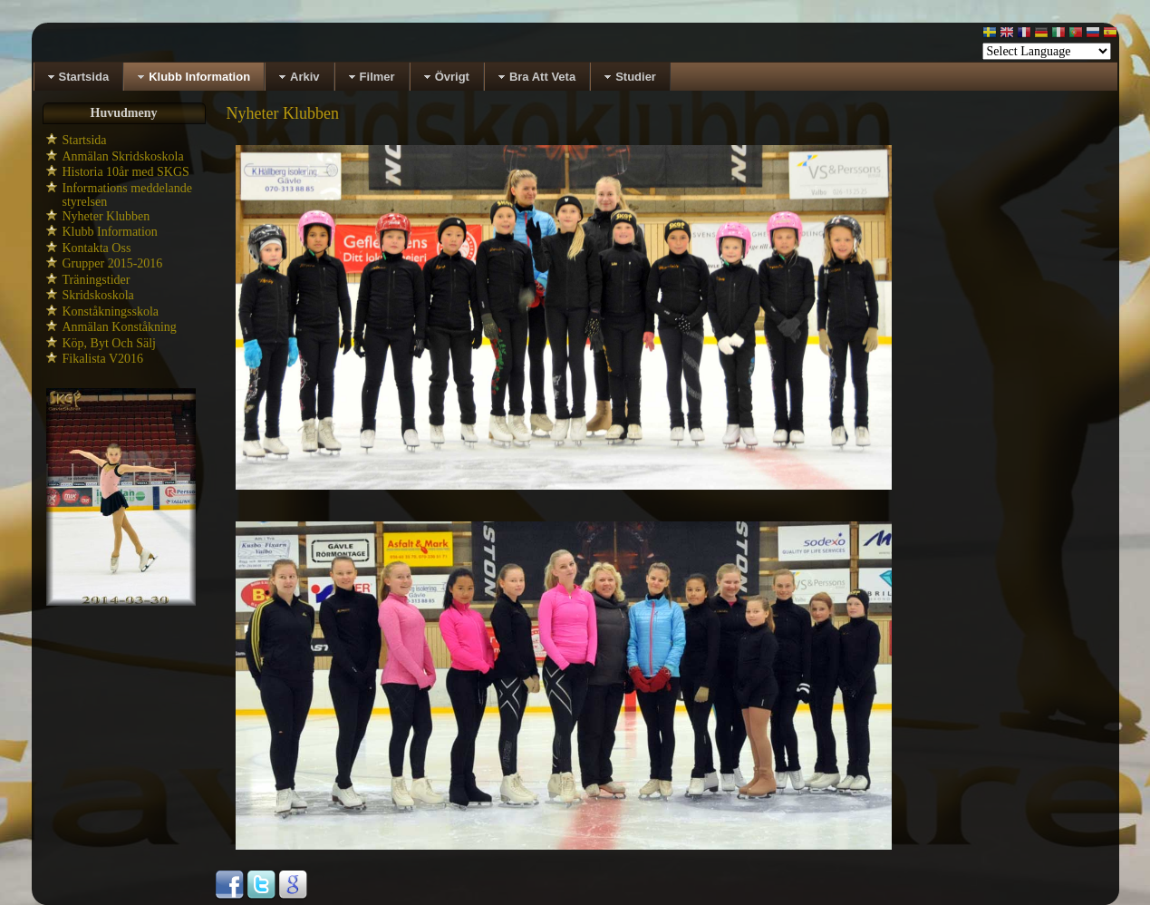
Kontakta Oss (97, 248)
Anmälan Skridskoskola (123, 156)
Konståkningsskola (111, 311)
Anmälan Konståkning (120, 327)
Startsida (85, 140)
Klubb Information (110, 231)
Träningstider (96, 280)
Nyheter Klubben (106, 216)
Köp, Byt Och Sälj (109, 343)
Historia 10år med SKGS (126, 172)
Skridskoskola (98, 295)
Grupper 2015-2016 (113, 263)
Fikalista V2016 (103, 358)
